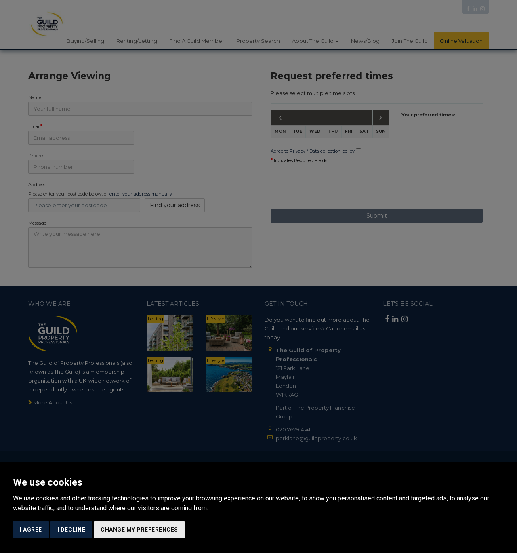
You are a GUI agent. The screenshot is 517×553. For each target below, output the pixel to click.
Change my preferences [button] (139, 529)
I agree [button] (31, 529)
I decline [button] (71, 529)
